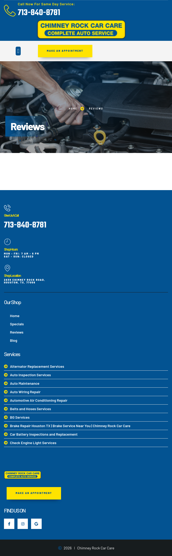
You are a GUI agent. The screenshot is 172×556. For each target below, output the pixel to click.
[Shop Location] (7, 268)
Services (12, 354)
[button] (18, 51)
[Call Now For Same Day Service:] (10, 10)
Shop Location (12, 275)
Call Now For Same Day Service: (46, 4)
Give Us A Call (11, 215)
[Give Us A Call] (7, 208)
